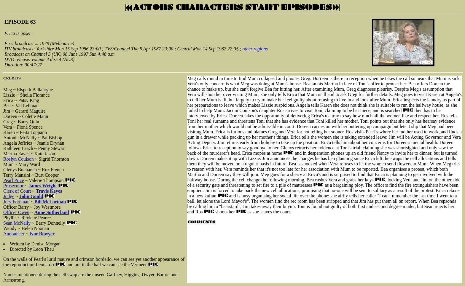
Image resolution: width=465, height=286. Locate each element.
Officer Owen (16, 212)
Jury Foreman (16, 201)
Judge (8, 196)
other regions (255, 48)
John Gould (31, 196)
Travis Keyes (49, 191)
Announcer (13, 233)
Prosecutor (13, 185)
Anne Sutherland (51, 212)
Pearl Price (13, 180)
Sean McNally (17, 223)
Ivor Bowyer (42, 233)
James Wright (42, 185)
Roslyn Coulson (18, 159)
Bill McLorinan (50, 201)
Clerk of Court (17, 191)
